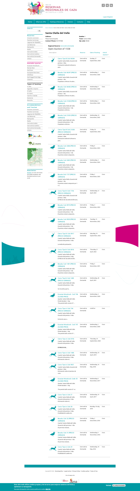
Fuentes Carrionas (33, 40)
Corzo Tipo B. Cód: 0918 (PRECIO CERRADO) (66, 251)
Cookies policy (85, 471)
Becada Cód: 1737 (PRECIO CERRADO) (66, 176)
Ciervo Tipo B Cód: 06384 (66, 58)
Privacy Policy (76, 471)
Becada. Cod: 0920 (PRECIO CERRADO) (67, 220)
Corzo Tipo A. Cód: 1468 (66, 353)
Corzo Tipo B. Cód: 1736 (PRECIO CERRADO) (66, 192)
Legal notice (67, 471)
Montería (30, 98)
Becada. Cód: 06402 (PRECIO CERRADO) (67, 88)
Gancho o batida (32, 95)
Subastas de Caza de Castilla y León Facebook (103, 6)
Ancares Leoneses (33, 38)
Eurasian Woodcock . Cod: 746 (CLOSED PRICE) (68, 295)
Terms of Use (94, 471)
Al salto (29, 91)
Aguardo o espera (32, 89)
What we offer (41, 22)
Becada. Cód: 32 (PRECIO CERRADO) (66, 420)
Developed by (59, 471)
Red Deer (30, 70)
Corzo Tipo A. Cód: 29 (65, 447)
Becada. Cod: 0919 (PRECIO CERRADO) (67, 206)
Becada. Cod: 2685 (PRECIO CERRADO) (67, 161)
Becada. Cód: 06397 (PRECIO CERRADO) (67, 74)
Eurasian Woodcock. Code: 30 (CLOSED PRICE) (67, 380)
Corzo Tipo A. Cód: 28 (65, 406)
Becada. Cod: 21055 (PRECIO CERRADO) (67, 117)
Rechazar (108, 485)
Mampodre (30, 47)
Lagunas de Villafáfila (33, 42)
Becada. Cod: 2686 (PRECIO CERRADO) (67, 147)
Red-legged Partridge (34, 77)
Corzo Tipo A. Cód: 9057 (66, 364)
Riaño (29, 49)
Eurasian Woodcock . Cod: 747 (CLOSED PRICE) (68, 326)
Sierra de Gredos (32, 51)
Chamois (30, 79)
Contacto (80, 22)
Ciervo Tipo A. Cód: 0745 (66, 339)
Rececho (30, 100)
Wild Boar (30, 75)
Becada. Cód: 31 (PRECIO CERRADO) (66, 434)
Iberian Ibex (31, 68)
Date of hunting (95, 52)
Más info (48, 489)
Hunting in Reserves (57, 22)
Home (30, 22)
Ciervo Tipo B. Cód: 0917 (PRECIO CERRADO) (66, 235)
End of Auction (106, 53)
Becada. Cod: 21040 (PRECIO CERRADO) (67, 102)
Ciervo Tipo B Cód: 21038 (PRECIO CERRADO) (66, 131)
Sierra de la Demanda (67, 46)
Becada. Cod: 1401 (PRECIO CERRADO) (67, 265)
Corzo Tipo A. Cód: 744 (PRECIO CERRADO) (65, 310)
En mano (30, 93)
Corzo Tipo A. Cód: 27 (65, 394)
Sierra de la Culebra (33, 54)
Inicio (46, 27)
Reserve (82, 52)
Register (110, 17)
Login (104, 17)
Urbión (29, 58)
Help (88, 22)
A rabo (29, 86)
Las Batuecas (31, 45)
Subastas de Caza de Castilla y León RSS (111, 6)
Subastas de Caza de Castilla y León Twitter (107, 6)
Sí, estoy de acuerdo (119, 485)
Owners (70, 22)
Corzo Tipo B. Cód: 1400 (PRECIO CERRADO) (66, 279)
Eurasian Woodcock (33, 65)
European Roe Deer (33, 72)
